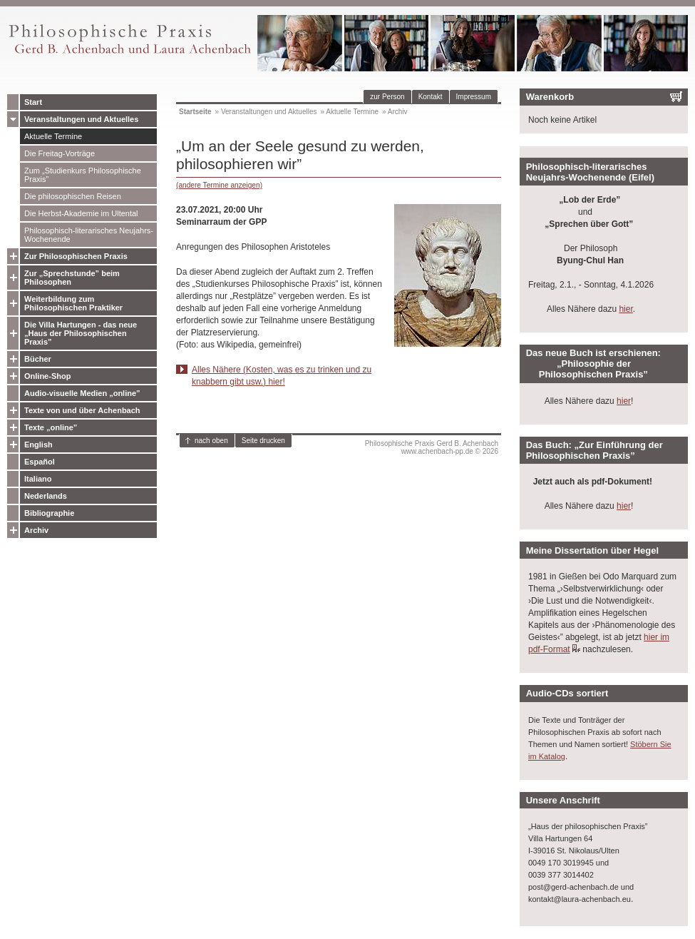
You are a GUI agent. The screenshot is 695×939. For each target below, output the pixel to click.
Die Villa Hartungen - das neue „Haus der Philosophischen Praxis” (80, 333)
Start (33, 102)
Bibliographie (49, 513)
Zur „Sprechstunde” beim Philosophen (72, 277)
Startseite (195, 112)
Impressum (473, 97)
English (38, 444)
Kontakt (430, 97)
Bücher (37, 359)
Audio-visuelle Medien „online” (82, 393)
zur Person (387, 97)
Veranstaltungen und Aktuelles (81, 119)
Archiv (36, 530)
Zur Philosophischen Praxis (76, 256)
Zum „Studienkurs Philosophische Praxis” (82, 174)
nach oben (211, 441)
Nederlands (45, 496)
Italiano (38, 478)
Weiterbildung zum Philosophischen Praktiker (73, 303)
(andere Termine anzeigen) (219, 185)
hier (625, 309)
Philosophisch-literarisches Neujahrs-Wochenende (88, 234)
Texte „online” (50, 427)
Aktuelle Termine (53, 136)
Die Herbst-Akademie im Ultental (81, 213)
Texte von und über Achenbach (82, 410)
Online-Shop (47, 376)
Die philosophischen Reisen (72, 196)
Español (39, 461)
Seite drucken (263, 441)
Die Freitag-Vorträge (59, 153)
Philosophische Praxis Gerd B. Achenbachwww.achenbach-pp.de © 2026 (431, 447)
